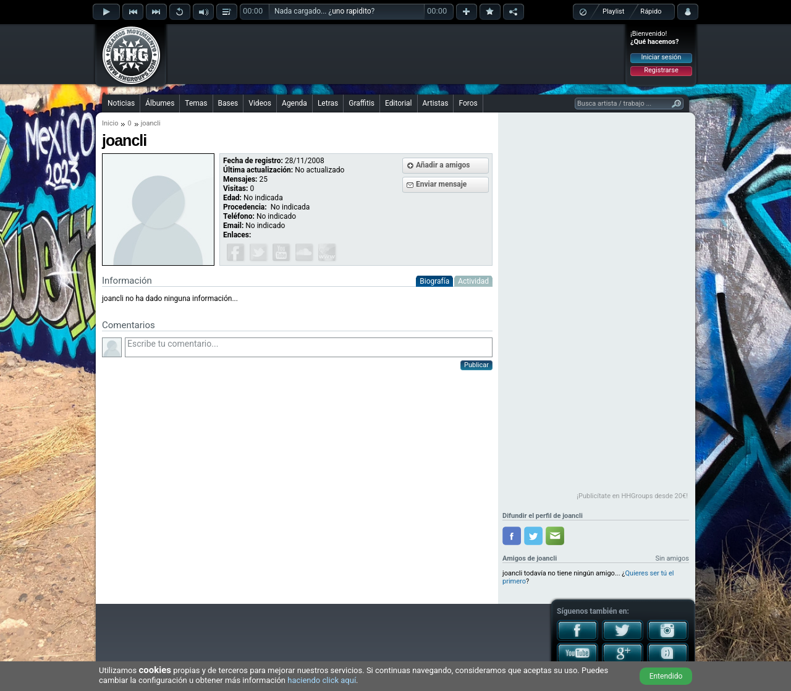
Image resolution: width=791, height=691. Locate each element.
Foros (468, 103)
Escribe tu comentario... (309, 347)
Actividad (473, 281)
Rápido (650, 11)
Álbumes (159, 103)
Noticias (121, 103)
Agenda (294, 103)
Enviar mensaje (441, 184)
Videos (259, 103)
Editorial (398, 103)
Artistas (436, 103)
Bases (228, 103)
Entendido (666, 676)
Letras (328, 103)
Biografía (434, 281)
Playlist (613, 11)
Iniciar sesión (661, 57)
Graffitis (361, 103)
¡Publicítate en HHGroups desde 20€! (632, 496)
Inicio (110, 123)
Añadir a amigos (443, 165)
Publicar (476, 365)
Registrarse (661, 70)
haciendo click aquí (321, 680)
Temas (196, 103)
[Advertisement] (396, 54)
